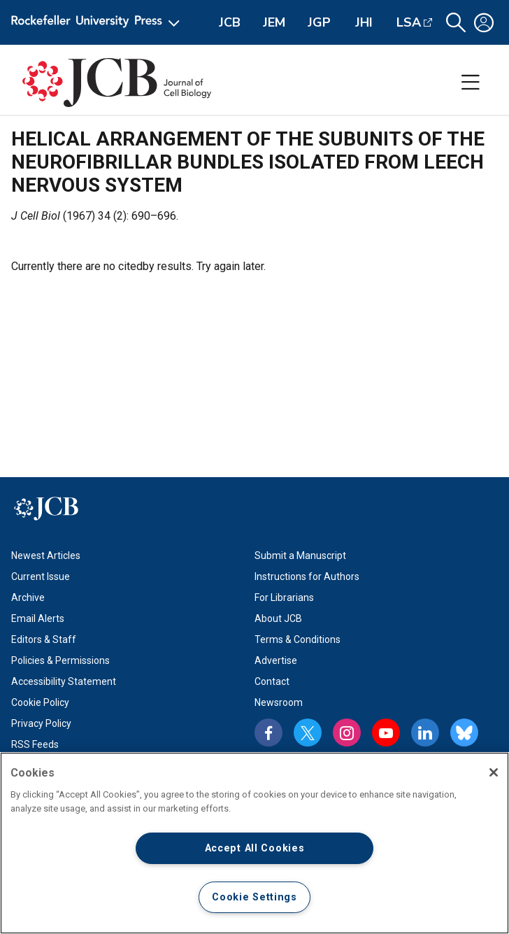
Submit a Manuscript (300, 555)
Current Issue (40, 576)
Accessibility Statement (63, 681)
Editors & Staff (43, 639)
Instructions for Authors (306, 576)
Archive (28, 597)
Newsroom (278, 702)
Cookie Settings (254, 897)
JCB (230, 22)
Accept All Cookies (255, 848)
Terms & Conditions (297, 639)
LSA (408, 22)
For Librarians (284, 597)
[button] (456, 23)
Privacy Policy (41, 723)
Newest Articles (45, 555)
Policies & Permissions (60, 660)
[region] (254, 843)
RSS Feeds (35, 744)
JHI (364, 22)
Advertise (275, 660)
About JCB (278, 618)
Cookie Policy (40, 702)
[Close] (493, 772)
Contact (271, 681)
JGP (319, 22)
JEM (274, 22)
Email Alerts (37, 618)
